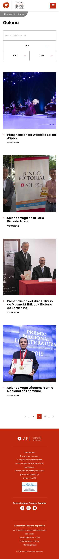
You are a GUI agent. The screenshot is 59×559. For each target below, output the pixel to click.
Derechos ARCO (30, 478)
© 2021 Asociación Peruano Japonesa (29, 551)
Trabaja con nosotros (29, 456)
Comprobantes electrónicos (29, 459)
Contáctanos (29, 452)
